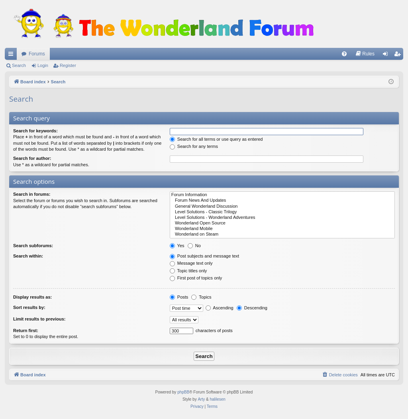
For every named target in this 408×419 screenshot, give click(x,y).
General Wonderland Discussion (282, 206)
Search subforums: (33, 245)
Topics (201, 297)
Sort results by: (29, 307)
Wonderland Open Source (282, 223)
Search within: (28, 256)
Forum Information (282, 195)
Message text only (191, 263)
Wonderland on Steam (282, 234)
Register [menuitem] (399, 55)
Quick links (12, 55)
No (194, 245)
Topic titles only (188, 270)
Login (42, 65)
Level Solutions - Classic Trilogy (282, 212)
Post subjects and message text (204, 256)
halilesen (217, 399)
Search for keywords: (35, 130)
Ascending (219, 307)
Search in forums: (32, 194)
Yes (177, 245)
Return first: (25, 330)
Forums (37, 54)
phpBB (183, 392)
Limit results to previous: (39, 319)
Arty (201, 399)
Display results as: (32, 297)
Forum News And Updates (282, 200)
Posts (179, 297)
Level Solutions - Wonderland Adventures (282, 217)
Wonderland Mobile (282, 229)
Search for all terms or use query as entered (216, 139)
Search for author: (32, 158)
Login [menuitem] (387, 55)
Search (19, 65)
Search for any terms (194, 146)
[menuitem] (344, 54)
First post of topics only (196, 277)
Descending (252, 307)
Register (68, 65)
